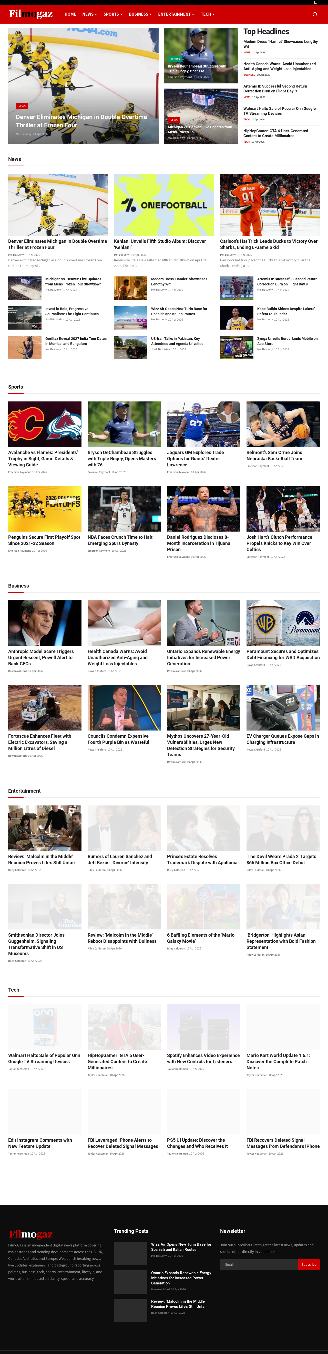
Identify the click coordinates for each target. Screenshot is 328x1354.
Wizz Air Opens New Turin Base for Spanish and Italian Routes (179, 312)
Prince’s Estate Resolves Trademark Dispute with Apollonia (200, 847)
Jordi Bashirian (55, 320)
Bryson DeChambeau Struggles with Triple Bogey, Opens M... (201, 68)
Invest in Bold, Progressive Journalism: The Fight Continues (72, 312)
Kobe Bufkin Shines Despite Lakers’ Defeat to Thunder (286, 312)
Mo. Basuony (24, 134)
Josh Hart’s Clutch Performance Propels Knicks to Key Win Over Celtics (282, 540)
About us (246, 1340)
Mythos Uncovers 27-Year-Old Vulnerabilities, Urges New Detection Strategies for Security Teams (200, 736)
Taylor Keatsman (19, 1051)
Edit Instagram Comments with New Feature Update (41, 1119)
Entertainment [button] (176, 14)
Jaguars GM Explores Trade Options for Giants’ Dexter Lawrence (203, 456)
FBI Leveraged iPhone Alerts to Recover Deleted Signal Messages (119, 1119)
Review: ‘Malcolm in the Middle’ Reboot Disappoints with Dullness (124, 926)
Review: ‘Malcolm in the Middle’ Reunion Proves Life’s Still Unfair (38, 847)
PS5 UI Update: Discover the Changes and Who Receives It (201, 1119)
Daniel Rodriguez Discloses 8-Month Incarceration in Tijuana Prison (200, 540)
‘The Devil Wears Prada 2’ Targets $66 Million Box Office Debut (282, 847)
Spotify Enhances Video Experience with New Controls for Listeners (199, 1040)
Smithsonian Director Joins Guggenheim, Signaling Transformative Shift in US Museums (44, 929)
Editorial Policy (270, 1340)
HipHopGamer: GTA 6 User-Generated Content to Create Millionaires (275, 133)
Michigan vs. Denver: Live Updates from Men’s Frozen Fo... (200, 129)
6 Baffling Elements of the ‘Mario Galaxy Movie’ (197, 926)
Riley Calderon (17, 858)
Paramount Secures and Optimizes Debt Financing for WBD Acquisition (279, 649)
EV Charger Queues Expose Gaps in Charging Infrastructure (279, 733)
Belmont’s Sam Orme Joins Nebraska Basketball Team (281, 456)
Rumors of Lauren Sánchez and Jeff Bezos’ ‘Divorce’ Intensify (121, 847)
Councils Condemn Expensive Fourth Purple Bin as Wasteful (121, 733)
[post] (83, 86)
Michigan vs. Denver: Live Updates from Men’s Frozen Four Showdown (73, 282)
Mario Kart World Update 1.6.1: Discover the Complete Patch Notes (279, 1040)
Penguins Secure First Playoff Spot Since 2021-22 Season (40, 540)
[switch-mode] (316, 2)
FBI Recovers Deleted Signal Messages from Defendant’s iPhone (283, 1119)
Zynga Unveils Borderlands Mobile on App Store (287, 342)
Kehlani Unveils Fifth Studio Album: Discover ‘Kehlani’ (154, 244)
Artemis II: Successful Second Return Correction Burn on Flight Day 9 (275, 88)
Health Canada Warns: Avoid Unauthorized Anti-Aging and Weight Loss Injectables (279, 66)
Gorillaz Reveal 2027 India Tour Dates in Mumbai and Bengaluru (76, 342)
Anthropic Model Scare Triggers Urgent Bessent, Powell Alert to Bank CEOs (44, 649)
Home (70, 14)
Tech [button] (208, 14)
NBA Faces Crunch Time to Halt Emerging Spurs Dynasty (117, 540)
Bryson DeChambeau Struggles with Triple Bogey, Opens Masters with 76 (121, 456)
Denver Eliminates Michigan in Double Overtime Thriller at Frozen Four (51, 244)
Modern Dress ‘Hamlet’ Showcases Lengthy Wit (179, 282)
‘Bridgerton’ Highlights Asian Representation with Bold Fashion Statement (277, 929)
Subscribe (309, 1240)
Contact (201, 1340)
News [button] (89, 14)
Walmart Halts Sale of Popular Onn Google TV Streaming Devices (279, 111)
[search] (315, 14)
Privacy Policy (224, 1340)
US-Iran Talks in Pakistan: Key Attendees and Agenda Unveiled (177, 342)
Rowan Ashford (18, 659)
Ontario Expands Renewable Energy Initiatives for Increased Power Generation (200, 652)
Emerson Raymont (180, 77)
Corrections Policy (301, 1340)
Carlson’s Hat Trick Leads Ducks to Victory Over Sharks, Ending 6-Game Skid (268, 244)
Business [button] (140, 14)
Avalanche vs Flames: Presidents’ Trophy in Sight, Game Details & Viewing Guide (39, 459)
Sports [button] (113, 14)
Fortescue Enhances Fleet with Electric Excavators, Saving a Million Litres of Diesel (43, 736)
